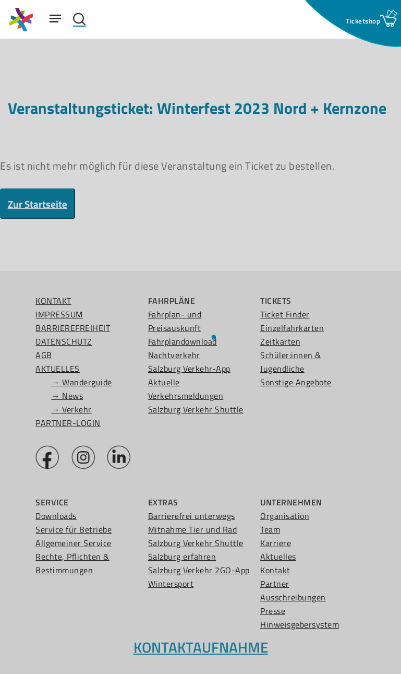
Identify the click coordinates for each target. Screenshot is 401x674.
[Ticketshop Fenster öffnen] (363, 21)
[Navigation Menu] (55, 18)
